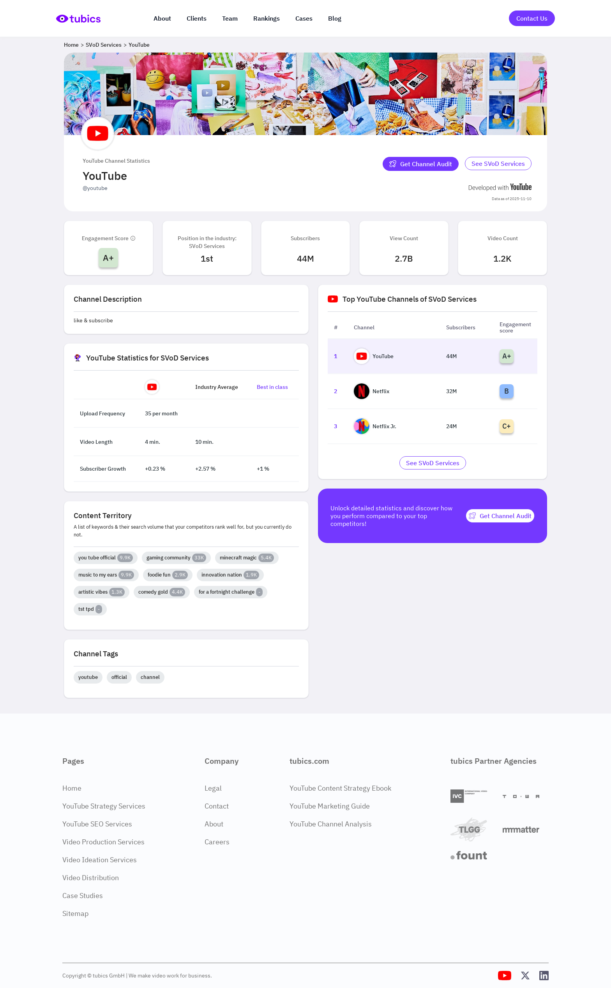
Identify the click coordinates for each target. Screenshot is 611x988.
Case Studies (82, 895)
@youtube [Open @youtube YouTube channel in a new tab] (95, 188)
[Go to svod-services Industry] (498, 164)
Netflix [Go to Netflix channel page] (371, 391)
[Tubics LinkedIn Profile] (544, 975)
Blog (334, 18)
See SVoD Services (498, 163)
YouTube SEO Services (97, 823)
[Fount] (473, 855)
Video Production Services (103, 841)
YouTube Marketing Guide (330, 806)
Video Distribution (90, 877)
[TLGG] (473, 829)
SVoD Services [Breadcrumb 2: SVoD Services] (104, 45)
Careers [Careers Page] (217, 841)
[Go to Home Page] (78, 18)
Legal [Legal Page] (213, 788)
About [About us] (162, 18)
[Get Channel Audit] (421, 164)
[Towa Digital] (526, 796)
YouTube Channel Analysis (331, 823)
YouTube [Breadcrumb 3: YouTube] (139, 45)
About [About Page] (214, 823)
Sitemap (75, 913)
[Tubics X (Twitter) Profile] (525, 975)
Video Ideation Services (99, 859)
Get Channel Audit (420, 164)
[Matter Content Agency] (526, 829)
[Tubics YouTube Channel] (504, 975)
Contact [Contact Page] (217, 806)
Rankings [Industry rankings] (266, 18)
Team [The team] (230, 18)
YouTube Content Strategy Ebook (340, 788)
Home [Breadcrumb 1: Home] (71, 45)
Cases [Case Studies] (304, 18)
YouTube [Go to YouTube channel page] (374, 356)
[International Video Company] (473, 796)
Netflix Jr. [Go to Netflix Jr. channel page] (375, 426)
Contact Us (531, 18)
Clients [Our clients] (197, 18)
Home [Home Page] (71, 788)
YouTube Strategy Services (103, 806)
